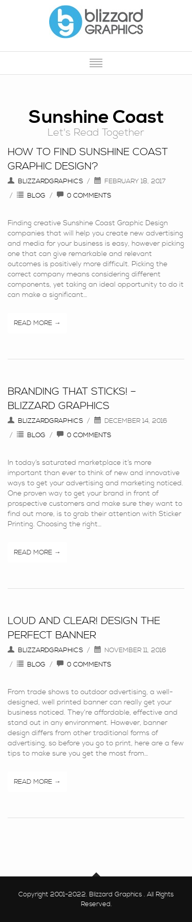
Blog (36, 195)
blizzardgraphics (50, 181)
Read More (33, 323)
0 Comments (89, 195)
